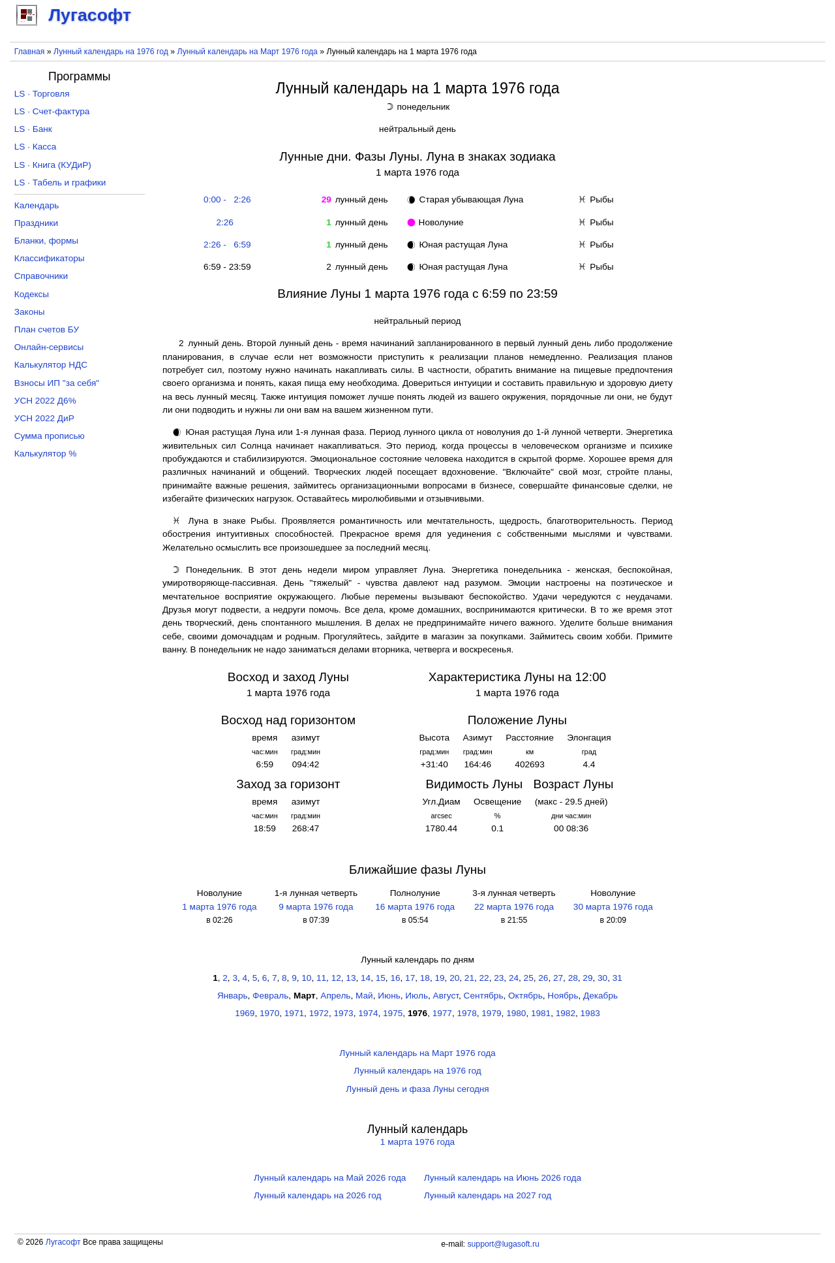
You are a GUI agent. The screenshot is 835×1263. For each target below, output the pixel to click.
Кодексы (31, 294)
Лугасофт (63, 1242)
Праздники (36, 223)
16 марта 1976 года (415, 907)
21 (469, 978)
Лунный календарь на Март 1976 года (247, 51)
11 (321, 978)
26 (543, 978)
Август (446, 995)
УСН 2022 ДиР (44, 418)
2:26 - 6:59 (225, 244)
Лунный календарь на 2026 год (317, 1195)
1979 (491, 1013)
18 (425, 978)
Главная (29, 51)
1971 (294, 1013)
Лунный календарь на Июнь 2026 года (502, 1178)
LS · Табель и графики (60, 182)
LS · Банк (33, 129)
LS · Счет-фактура (52, 111)
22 (484, 978)
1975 (392, 1013)
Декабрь (600, 995)
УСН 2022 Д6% (45, 401)
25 (529, 978)
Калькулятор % (45, 453)
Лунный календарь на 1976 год (110, 51)
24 (514, 978)
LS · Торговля (42, 94)
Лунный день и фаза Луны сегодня (417, 1089)
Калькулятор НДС (50, 365)
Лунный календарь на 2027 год (487, 1195)
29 (587, 978)
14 (366, 978)
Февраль (270, 995)
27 (558, 978)
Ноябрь (562, 995)
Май (364, 995)
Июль (416, 995)
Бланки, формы (46, 241)
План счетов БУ (46, 329)
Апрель (335, 995)
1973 (343, 1013)
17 (410, 978)
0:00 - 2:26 (225, 199)
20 (454, 978)
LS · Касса (35, 147)
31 (617, 978)
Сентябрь (484, 995)
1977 (442, 1013)
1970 (269, 1013)
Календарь (36, 205)
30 (602, 978)
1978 (467, 1013)
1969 (244, 1013)
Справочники (41, 276)
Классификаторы (49, 258)
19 (439, 978)
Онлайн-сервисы (49, 347)
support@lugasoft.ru (503, 1244)
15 (381, 978)
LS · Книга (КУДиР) (52, 165)
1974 (368, 1013)
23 (499, 978)
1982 (565, 1013)
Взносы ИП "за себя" (56, 383)
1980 (516, 1013)
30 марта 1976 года (613, 907)
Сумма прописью (49, 436)
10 (306, 978)
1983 (590, 1013)
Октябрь (525, 995)
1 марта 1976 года (219, 907)
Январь (232, 995)
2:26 (224, 222)
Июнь (389, 995)
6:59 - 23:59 (225, 267)
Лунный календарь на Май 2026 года (330, 1178)
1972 (319, 1013)
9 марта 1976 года (316, 907)
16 (395, 978)
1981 (541, 1013)
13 (351, 978)
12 (336, 978)
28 (573, 978)
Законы (29, 312)
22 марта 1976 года (514, 907)
